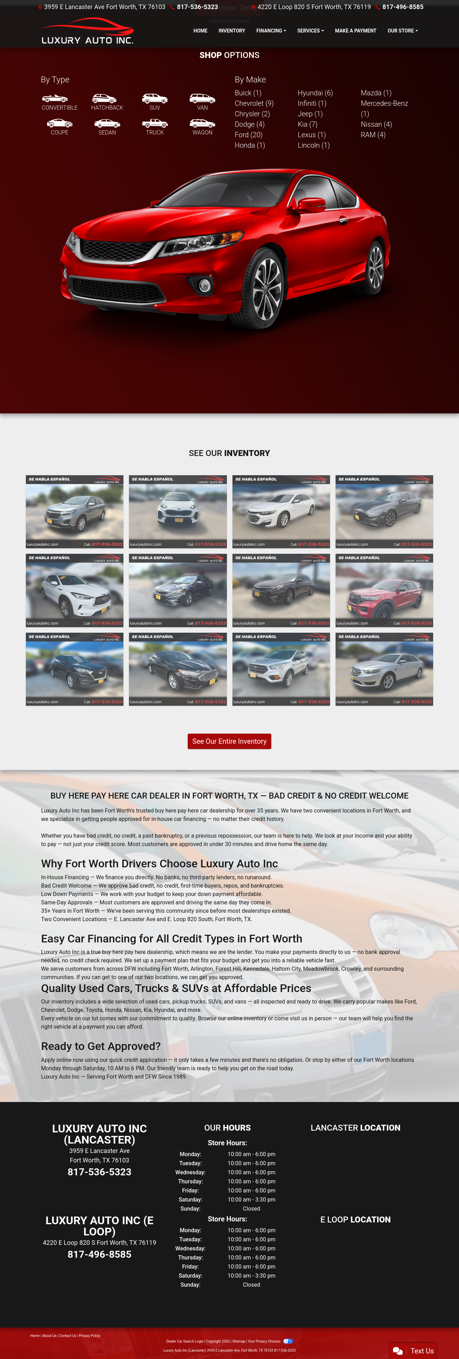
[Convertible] (60, 102)
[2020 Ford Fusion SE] (178, 669)
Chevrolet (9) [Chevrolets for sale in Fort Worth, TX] (254, 103)
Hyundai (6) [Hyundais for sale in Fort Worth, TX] (315, 93)
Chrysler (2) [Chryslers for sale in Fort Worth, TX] (252, 114)
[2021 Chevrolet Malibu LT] (281, 512)
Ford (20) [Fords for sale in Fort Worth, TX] (249, 135)
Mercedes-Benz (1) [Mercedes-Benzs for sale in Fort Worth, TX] (384, 108)
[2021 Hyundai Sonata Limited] (384, 512)
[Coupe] (60, 127)
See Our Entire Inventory (229, 741)
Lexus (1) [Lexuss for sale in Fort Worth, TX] (312, 135)
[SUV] (155, 102)
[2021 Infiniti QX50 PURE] (74, 590)
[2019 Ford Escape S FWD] (281, 669)
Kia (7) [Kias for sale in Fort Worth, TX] (308, 124)
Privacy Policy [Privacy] (90, 1336)
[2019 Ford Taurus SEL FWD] (384, 669)
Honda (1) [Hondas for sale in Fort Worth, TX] (250, 145)
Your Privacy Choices (270, 1341)
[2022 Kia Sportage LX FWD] (178, 512)
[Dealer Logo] (86, 31)
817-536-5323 (197, 6)
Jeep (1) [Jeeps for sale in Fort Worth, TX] (310, 114)
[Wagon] (202, 127)
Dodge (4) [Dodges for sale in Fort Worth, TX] (250, 124)
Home (35, 1336)
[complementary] (438, 1338)
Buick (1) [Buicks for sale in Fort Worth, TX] (248, 93)
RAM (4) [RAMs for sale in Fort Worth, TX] (373, 135)
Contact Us (67, 1336)
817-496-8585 (402, 6)
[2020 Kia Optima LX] (178, 590)
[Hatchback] (107, 102)
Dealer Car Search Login (184, 1341)
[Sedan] (107, 127)
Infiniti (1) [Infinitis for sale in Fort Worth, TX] (312, 103)
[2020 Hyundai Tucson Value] (74, 669)
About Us (49, 1336)
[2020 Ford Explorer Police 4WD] (384, 590)
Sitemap (238, 1341)
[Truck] (155, 127)
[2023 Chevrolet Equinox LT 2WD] (74, 512)
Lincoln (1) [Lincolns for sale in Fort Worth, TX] (314, 145)
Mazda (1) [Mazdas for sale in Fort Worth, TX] (376, 93)
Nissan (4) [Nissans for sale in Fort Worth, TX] (376, 124)
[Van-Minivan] (202, 102)
